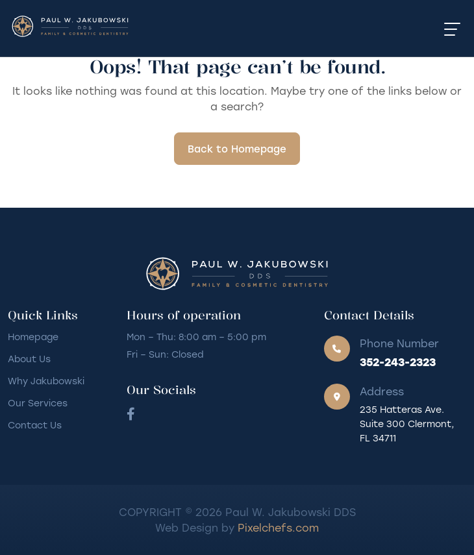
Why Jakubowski (46, 381)
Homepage (33, 336)
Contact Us (35, 425)
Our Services (38, 403)
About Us (29, 358)
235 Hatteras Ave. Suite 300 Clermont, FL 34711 (407, 423)
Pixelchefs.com (278, 527)
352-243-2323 (398, 361)
